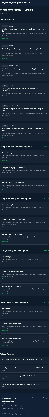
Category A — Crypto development (16, 147)
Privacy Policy (43, 398)
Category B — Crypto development (16, 198)
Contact (34, 398)
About (28, 398)
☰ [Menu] (46, 3)
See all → (46, 146)
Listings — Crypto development (14, 250)
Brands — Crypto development (14, 302)
